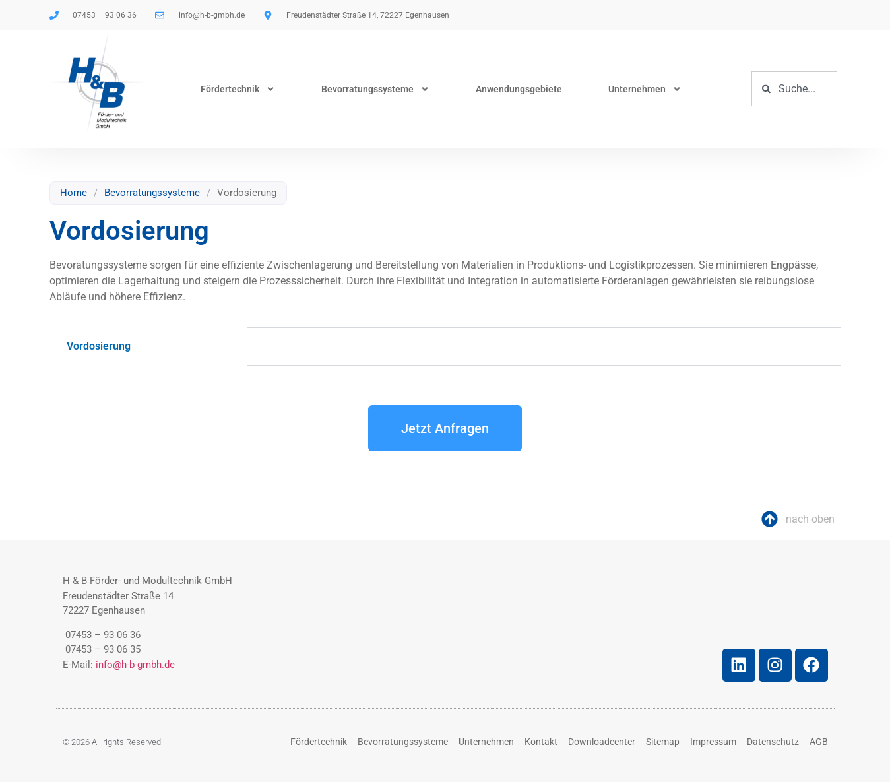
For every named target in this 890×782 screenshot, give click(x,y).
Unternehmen (645, 89)
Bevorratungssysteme (375, 89)
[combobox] (794, 88)
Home (73, 193)
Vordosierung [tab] (99, 346)
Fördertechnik (238, 89)
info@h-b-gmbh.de (135, 664)
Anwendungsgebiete (519, 89)
